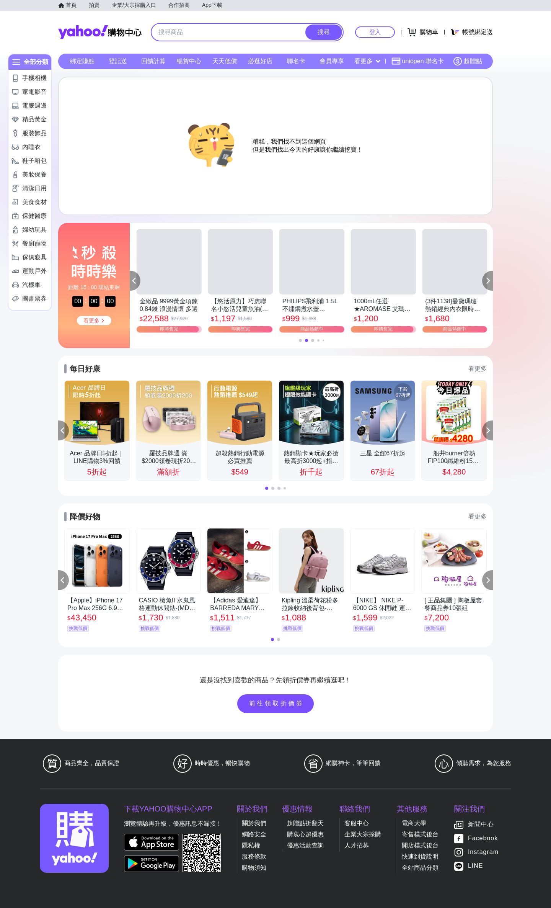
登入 (375, 32)
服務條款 (254, 856)
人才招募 (356, 845)
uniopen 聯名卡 (417, 61)
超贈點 (467, 61)
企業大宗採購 (362, 834)
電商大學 (414, 823)
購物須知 (254, 867)
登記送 (118, 61)
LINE (475, 865)
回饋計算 (153, 61)
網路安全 (254, 834)
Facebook (483, 838)
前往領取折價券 (276, 703)
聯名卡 (296, 61)
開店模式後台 (420, 845)
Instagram (483, 852)
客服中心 (356, 823)
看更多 (367, 61)
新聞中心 (481, 824)
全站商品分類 (420, 867)
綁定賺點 (82, 61)
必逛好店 (260, 61)
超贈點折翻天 (305, 823)
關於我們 (254, 823)
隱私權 (251, 845)
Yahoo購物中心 (100, 32)
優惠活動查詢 (305, 845)
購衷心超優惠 (305, 834)
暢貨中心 (189, 61)
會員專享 (332, 61)
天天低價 (224, 61)
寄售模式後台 (420, 834)
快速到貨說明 (420, 856)
